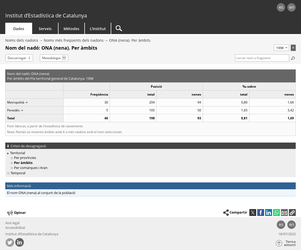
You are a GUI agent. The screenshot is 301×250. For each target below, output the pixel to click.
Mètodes (71, 28)
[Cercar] (156, 28)
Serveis (45, 28)
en (291, 7)
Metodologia (51, 58)
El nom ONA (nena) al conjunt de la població (41, 192)
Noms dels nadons (21, 40)
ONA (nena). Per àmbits (129, 40)
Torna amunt (290, 243)
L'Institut (98, 28)
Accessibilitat (15, 227)
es (281, 7)
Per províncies (25, 157)
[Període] (281, 48)
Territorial (17, 152)
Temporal (18, 173)
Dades (18, 28)
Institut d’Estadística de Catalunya (46, 15)
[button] (292, 212)
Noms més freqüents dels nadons (74, 40)
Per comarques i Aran (30, 167)
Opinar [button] (16, 212)
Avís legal (12, 222)
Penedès (13, 110)
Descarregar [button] (17, 58)
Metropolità (15, 102)
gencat (63, 7)
